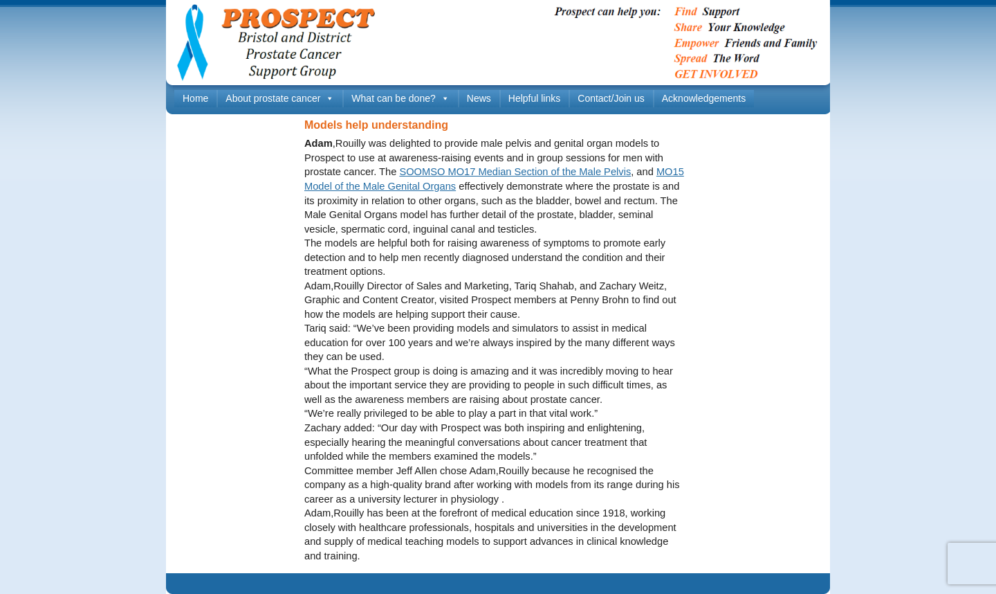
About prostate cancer (279, 98)
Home (195, 98)
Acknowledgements (704, 98)
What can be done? (400, 98)
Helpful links (534, 98)
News (479, 98)
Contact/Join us (611, 98)
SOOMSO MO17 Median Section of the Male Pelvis (515, 171)
